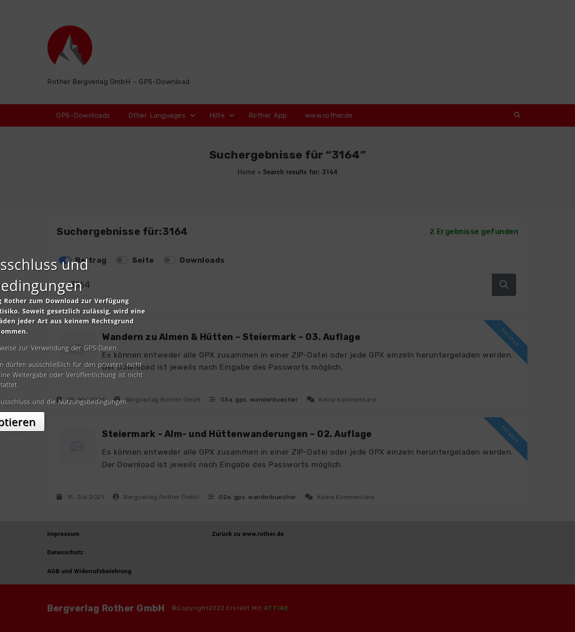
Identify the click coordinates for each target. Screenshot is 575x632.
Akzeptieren (288, 396)
